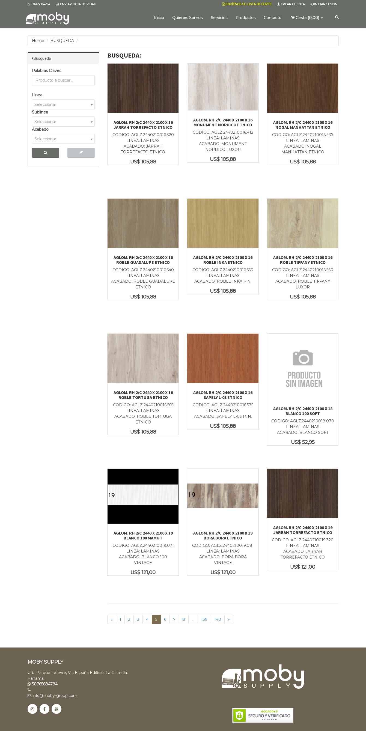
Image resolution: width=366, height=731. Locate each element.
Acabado (40, 129)
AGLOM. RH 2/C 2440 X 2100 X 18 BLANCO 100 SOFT (302, 411)
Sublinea (40, 112)
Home (38, 40)
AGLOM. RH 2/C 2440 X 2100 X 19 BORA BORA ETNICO (222, 535)
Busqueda (42, 58)
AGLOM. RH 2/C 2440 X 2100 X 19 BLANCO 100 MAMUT (143, 535)
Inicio (159, 17)
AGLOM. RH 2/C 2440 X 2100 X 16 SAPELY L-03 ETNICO (222, 395)
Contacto (272, 17)
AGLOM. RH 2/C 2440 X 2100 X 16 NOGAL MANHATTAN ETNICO (302, 125)
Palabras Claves (46, 70)
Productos (245, 17)
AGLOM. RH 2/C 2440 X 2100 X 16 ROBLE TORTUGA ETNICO (143, 395)
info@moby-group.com (52, 695)
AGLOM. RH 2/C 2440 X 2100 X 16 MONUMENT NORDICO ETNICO (222, 122)
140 (217, 619)
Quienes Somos (187, 17)
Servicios (219, 17)
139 (204, 619)
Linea (37, 95)
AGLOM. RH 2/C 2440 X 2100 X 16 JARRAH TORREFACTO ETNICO (143, 125)
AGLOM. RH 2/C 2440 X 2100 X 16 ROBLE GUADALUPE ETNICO (143, 260)
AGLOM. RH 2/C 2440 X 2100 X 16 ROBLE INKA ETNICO (222, 260)
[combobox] (63, 104)
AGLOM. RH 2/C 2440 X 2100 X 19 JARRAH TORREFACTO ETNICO (302, 530)
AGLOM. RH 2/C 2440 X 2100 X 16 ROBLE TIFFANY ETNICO (302, 260)
